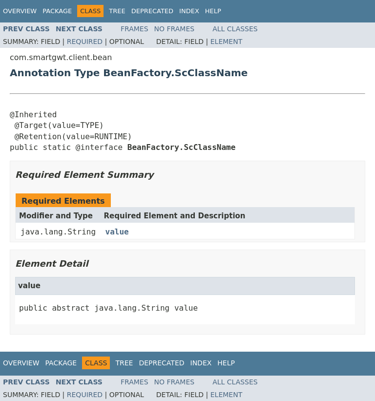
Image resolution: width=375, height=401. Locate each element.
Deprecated (152, 11)
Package (57, 11)
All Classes (235, 29)
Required (85, 41)
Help (213, 11)
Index (189, 11)
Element (226, 41)
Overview (20, 11)
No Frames (174, 29)
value (117, 231)
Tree (117, 11)
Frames (134, 29)
